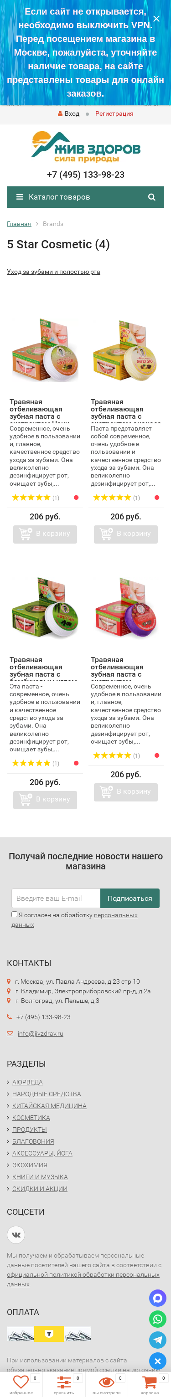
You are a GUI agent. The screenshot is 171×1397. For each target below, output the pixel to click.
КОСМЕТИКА (31, 1117)
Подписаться (130, 898)
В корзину (53, 533)
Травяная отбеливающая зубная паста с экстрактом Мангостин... (117, 674)
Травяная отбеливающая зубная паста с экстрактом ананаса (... (126, 416)
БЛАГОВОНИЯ (33, 1141)
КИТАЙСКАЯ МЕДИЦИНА (49, 1105)
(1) (35, 498)
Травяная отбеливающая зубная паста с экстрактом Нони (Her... (39, 416)
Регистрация (114, 113)
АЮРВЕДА (27, 1082)
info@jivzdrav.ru (40, 1033)
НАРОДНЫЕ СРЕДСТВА (46, 1094)
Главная (19, 223)
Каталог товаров (53, 196)
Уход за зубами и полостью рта (53, 271)
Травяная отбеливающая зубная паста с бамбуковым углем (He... (43, 674)
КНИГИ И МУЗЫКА (40, 1177)
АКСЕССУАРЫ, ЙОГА (42, 1153)
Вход (68, 113)
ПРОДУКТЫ (29, 1129)
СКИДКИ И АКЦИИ (39, 1188)
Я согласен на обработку (74, 919)
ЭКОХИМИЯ (29, 1165)
